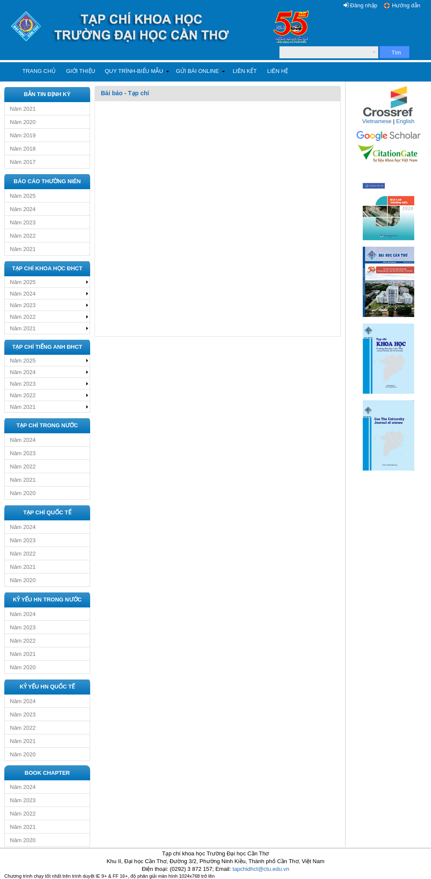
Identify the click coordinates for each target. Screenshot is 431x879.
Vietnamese (377, 121)
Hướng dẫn (406, 5)
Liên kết (245, 71)
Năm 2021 (23, 109)
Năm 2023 (23, 222)
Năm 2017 (23, 162)
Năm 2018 (23, 148)
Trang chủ (39, 71)
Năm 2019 (23, 135)
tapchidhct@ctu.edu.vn (260, 869)
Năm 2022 (23, 236)
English (405, 121)
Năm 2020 (23, 122)
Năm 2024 (23, 209)
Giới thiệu (80, 71)
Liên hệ (277, 71)
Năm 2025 (23, 196)
